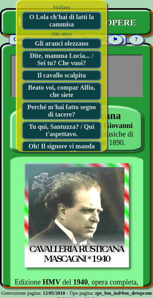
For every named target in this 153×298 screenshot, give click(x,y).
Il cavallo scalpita (61, 75)
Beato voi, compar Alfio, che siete (61, 91)
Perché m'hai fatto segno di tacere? (61, 111)
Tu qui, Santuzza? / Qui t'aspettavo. (62, 130)
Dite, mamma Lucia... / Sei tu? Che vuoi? (61, 59)
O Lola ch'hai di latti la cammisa (61, 20)
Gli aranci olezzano (62, 43)
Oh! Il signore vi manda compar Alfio (62, 150)
